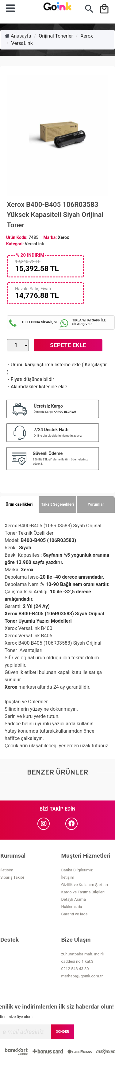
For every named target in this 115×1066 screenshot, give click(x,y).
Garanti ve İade (74, 914)
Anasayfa (18, 36)
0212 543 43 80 (75, 968)
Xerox (86, 36)
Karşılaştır (96, 365)
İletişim (6, 870)
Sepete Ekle (68, 345)
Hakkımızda (71, 906)
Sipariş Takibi (12, 877)
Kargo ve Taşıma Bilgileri (83, 892)
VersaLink (22, 43)
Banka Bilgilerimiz (77, 870)
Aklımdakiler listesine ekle (37, 387)
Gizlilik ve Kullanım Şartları (84, 884)
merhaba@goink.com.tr (82, 976)
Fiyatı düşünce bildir (30, 379)
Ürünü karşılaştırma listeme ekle (44, 365)
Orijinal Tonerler (56, 36)
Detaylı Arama (73, 899)
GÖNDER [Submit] (62, 1032)
